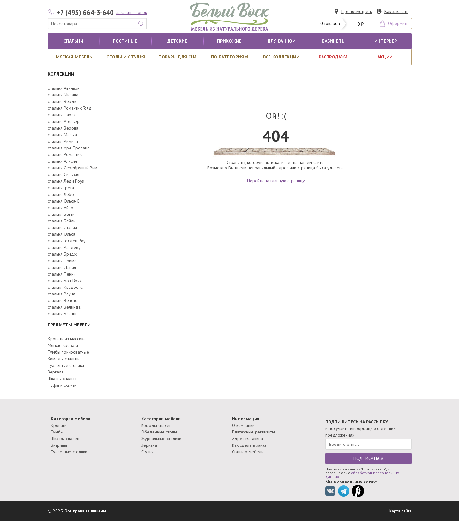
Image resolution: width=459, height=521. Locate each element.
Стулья (147, 452)
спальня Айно (60, 207)
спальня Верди (62, 101)
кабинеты (334, 41)
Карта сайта (400, 511)
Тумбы (57, 432)
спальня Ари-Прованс (68, 148)
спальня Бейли (61, 221)
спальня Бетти (61, 214)
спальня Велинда (64, 307)
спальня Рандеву (64, 247)
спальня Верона (63, 128)
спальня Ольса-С (63, 201)
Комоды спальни (64, 358)
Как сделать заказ (249, 445)
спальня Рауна (61, 294)
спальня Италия (62, 227)
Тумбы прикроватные (68, 352)
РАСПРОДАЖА (333, 57)
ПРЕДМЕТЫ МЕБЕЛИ (69, 325)
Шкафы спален (65, 438)
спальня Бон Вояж (65, 280)
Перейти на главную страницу (276, 181)
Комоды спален (156, 425)
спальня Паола (62, 115)
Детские (177, 41)
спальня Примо (62, 261)
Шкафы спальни (63, 378)
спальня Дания (62, 267)
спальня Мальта (62, 134)
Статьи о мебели (247, 452)
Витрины (59, 445)
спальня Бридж (62, 254)
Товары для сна (177, 57)
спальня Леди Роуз (66, 181)
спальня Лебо (61, 194)
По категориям (229, 57)
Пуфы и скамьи (62, 385)
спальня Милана (63, 95)
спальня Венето (63, 300)
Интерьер (385, 41)
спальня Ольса (61, 234)
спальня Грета (61, 188)
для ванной (282, 41)
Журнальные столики (161, 438)
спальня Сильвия (63, 174)
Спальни (73, 41)
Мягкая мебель (74, 57)
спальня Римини (63, 141)
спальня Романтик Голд (70, 108)
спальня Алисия (62, 161)
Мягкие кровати (63, 345)
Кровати (59, 425)
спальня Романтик (65, 154)
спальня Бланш (62, 314)
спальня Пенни (62, 274)
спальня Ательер (64, 121)
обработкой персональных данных (362, 474)
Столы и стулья (125, 57)
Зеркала (55, 372)
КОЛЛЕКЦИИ (61, 74)
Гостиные (125, 41)
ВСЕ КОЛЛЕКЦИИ (281, 57)
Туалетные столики (66, 365)
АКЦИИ (385, 57)
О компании (243, 425)
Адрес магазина (247, 438)
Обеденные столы (159, 432)
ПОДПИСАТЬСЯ (368, 458)
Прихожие (229, 41)
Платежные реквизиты (253, 432)
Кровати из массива (67, 339)
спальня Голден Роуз (68, 241)
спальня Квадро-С (65, 287)
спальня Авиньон (64, 88)
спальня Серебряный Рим (72, 168)
